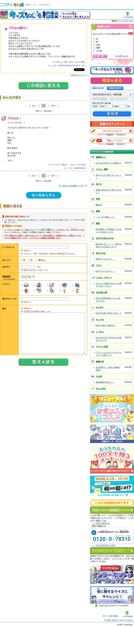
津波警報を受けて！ (105, 382)
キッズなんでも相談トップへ (71, 186)
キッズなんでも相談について (112, 70)
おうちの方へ (127, 620)
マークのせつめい (126, 21)
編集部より (101, 157)
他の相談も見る (44, 195)
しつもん (100, 332)
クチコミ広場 (102, 346)
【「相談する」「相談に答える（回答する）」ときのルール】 (28, 220)
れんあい (100, 307)
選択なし (42, 260)
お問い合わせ (112, 620)
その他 (99, 51)
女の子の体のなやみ (105, 238)
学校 (98, 199)
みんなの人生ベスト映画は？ (109, 163)
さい (38, 267)
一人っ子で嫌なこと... (105, 217)
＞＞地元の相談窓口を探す (104, 545)
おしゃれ (100, 319)
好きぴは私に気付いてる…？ (109, 313)
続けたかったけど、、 (106, 271)
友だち (99, 184)
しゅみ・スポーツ (104, 277)
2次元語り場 (101, 292)
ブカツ (99, 265)
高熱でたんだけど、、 (106, 259)
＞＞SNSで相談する (101, 523)
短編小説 (100, 361)
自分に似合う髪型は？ (106, 325)
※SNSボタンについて (78, 75)
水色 (98, 45)
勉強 (98, 223)
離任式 (99, 205)
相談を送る (111, 80)
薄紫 (98, 48)
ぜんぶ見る (101, 388)
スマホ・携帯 (102, 169)
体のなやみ (101, 253)
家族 (98, 211)
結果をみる (123, 56)
